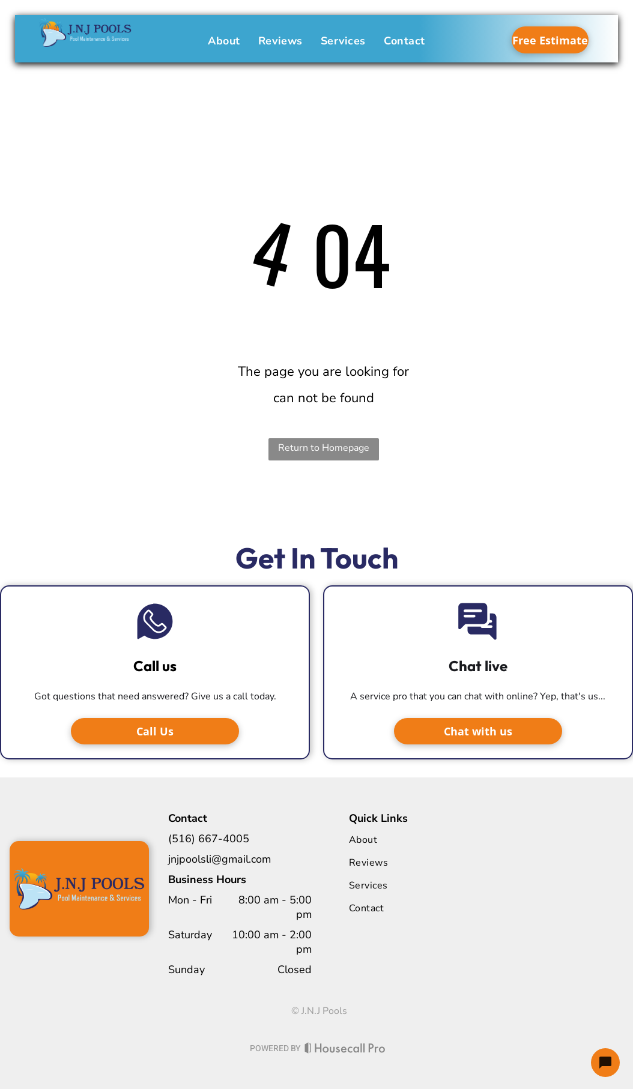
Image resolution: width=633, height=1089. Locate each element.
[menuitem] (224, 41)
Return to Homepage (323, 447)
